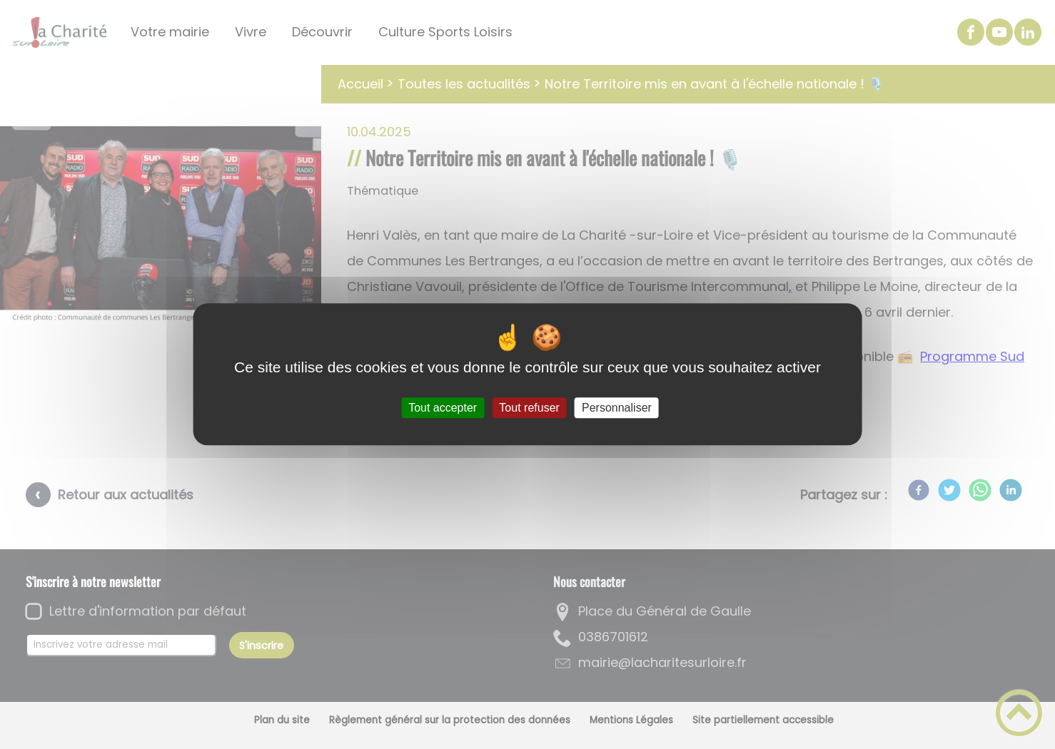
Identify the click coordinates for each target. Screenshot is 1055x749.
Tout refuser (529, 408)
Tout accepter (442, 408)
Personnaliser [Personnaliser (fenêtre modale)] (617, 408)
